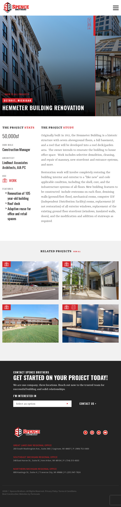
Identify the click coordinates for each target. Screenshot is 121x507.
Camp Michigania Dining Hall (30, 323)
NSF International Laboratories (90, 323)
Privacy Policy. (51, 491)
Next (89, 27)
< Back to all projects (15, 94)
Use (4, 175)
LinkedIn (98, 432)
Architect (8, 158)
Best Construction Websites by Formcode (21, 494)
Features (7, 188)
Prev (89, 21)
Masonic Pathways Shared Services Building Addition (90, 280)
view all (77, 251)
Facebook (85, 432)
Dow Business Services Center (30, 280)
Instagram (92, 432)
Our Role (7, 144)
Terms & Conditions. (67, 491)
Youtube (105, 432)
